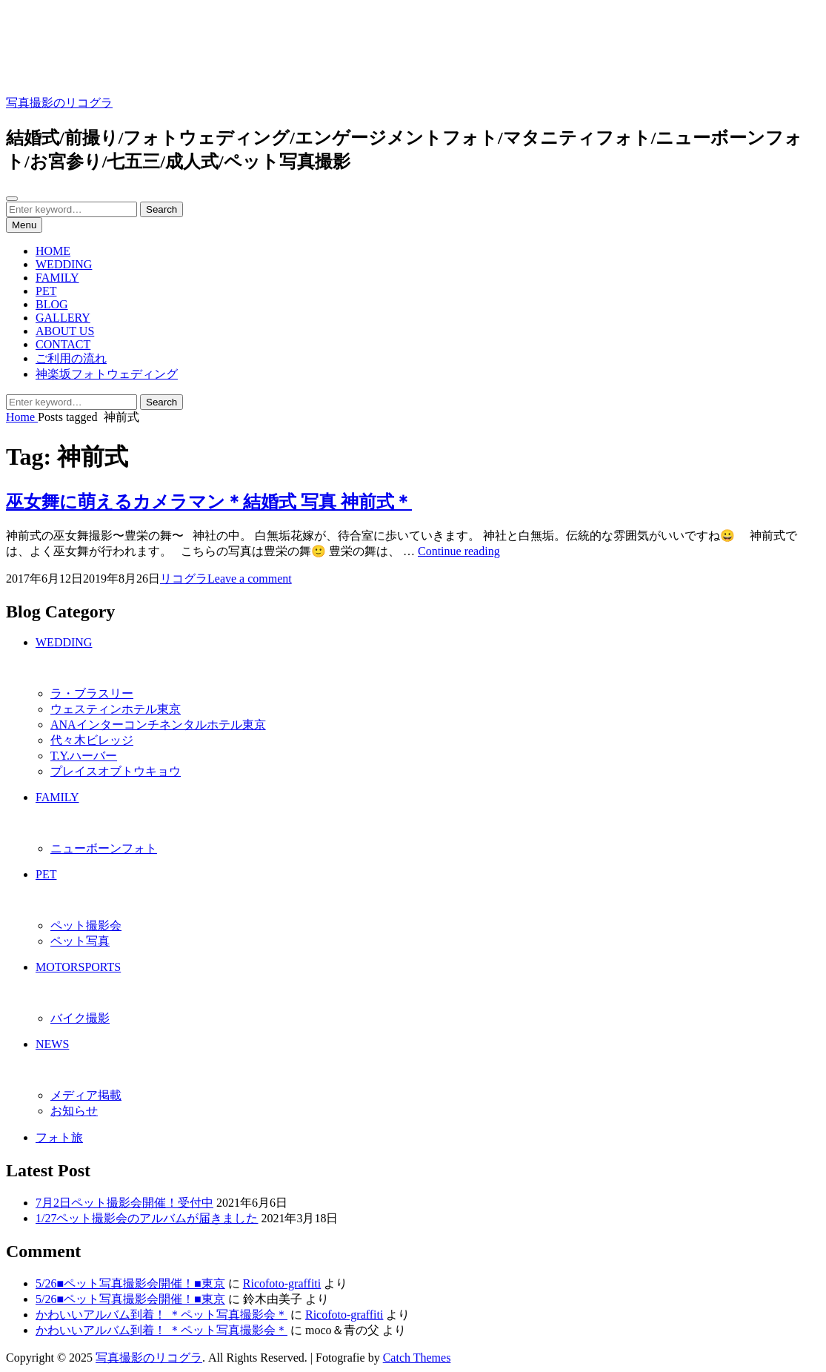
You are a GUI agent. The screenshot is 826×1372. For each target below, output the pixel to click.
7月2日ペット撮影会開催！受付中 (124, 1202)
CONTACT (63, 344)
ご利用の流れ (71, 358)
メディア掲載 (85, 1095)
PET (46, 291)
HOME (53, 251)
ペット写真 (80, 941)
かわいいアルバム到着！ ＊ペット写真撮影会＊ (161, 1314)
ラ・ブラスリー (91, 693)
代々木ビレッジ (91, 740)
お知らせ (74, 1110)
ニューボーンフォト (103, 848)
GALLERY (63, 317)
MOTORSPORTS (78, 967)
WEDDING (64, 264)
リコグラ (183, 578)
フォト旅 (59, 1137)
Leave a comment (249, 578)
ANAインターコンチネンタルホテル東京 (158, 724)
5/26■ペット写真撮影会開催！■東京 (130, 1283)
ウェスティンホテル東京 (115, 709)
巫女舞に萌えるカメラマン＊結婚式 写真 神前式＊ (209, 501)
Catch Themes (417, 1357)
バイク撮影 (80, 1018)
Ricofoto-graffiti (282, 1283)
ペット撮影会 (85, 925)
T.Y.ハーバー (83, 755)
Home (22, 417)
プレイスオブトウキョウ (115, 771)
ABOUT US (65, 331)
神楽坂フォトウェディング (107, 374)
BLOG (52, 304)
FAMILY (57, 277)
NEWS (52, 1044)
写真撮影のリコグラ (59, 102)
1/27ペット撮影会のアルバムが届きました (147, 1218)
